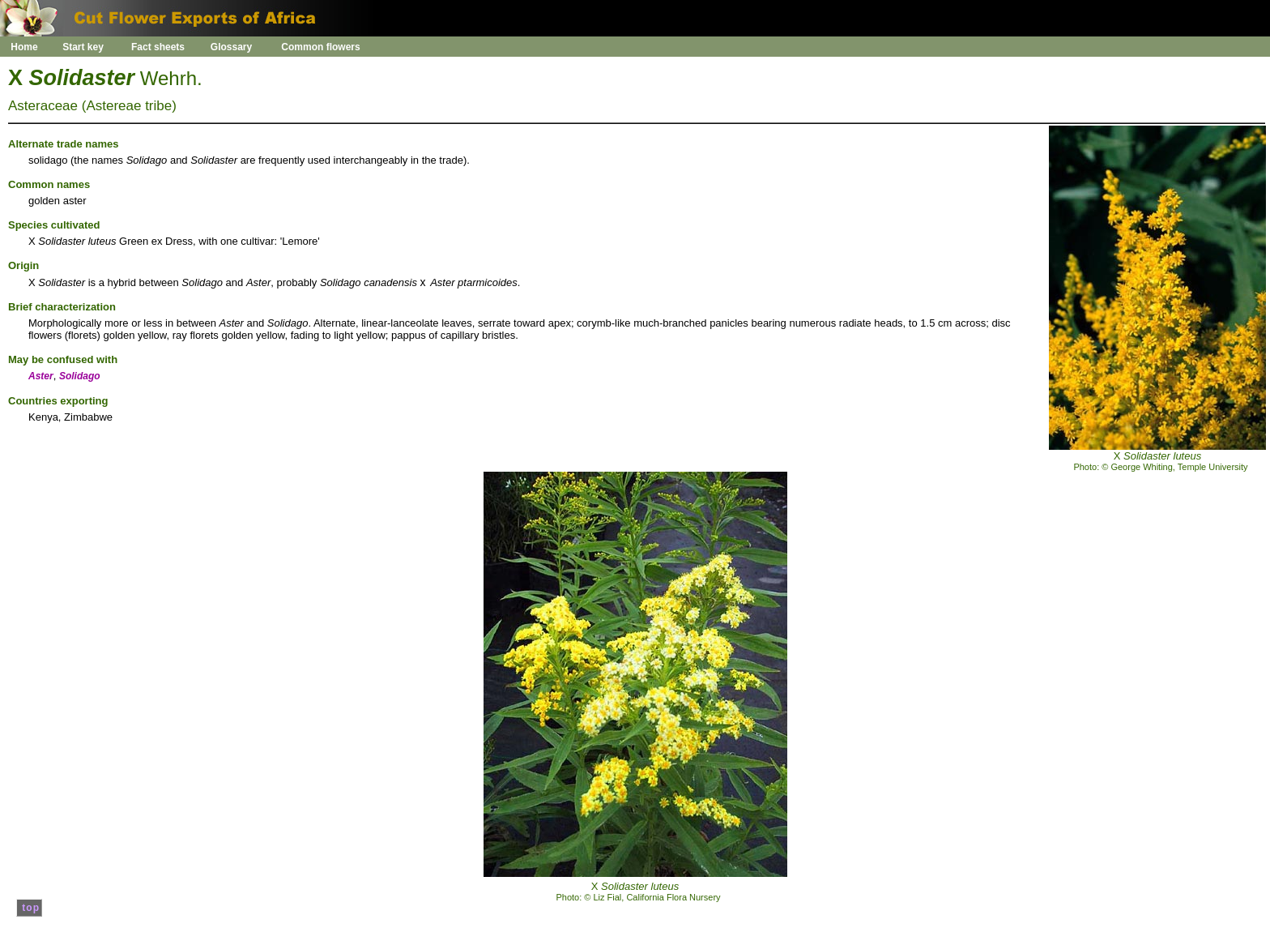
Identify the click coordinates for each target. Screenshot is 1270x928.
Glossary (231, 47)
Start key (83, 47)
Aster (40, 376)
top (29, 907)
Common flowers (320, 47)
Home (24, 47)
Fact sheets (158, 47)
